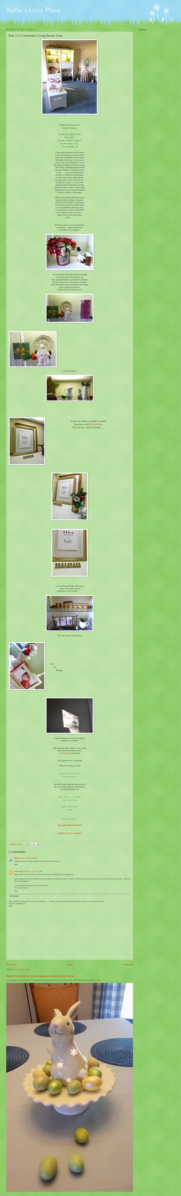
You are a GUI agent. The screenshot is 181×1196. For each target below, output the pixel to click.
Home (70, 964)
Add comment (14, 896)
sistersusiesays (19, 871)
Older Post (128, 964)
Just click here (63, 753)
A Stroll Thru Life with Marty (69, 833)
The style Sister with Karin (70, 825)
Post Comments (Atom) (22, 969)
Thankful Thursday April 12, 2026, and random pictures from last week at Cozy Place (40, 976)
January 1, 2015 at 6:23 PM (33, 871)
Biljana (16, 858)
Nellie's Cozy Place (33, 10)
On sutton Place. (96, 424)
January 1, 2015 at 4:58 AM (28, 858)
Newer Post (11, 964)
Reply (16, 864)
